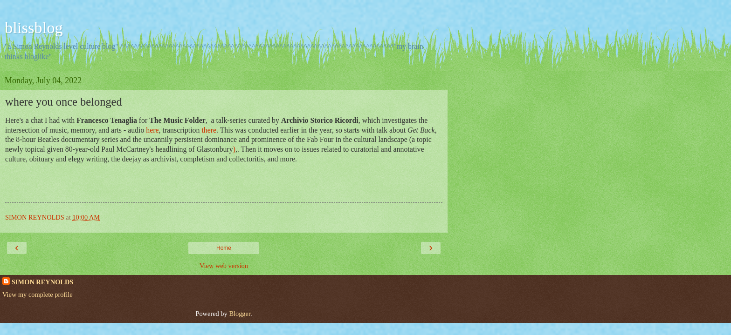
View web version (224, 265)
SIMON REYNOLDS (42, 282)
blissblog (34, 27)
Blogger (239, 313)
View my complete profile (37, 294)
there (208, 130)
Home (223, 248)
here (152, 130)
